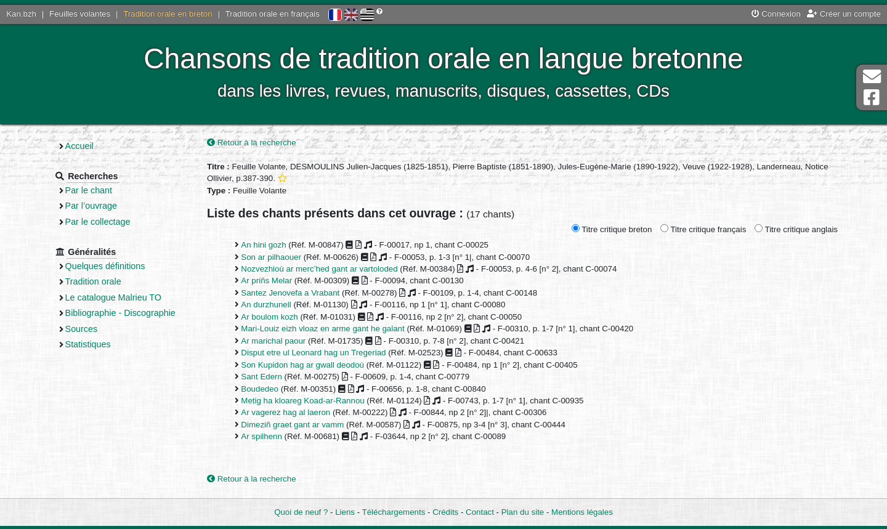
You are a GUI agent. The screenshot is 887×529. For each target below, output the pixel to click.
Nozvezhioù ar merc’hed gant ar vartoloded (319, 268)
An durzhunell (266, 304)
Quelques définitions (105, 266)
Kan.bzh (21, 13)
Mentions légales (582, 512)
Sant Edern (261, 376)
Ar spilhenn (261, 436)
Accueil (79, 146)
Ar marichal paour (273, 340)
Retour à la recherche (251, 142)
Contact (480, 512)
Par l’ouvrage (91, 206)
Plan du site (522, 512)
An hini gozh (263, 244)
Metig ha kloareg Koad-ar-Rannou (302, 400)
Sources (81, 329)
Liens (345, 512)
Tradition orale (93, 281)
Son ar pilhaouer (271, 257)
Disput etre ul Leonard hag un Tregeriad (313, 352)
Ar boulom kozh (269, 316)
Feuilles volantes (79, 13)
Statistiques (88, 344)
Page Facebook (871, 98)
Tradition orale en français (272, 13)
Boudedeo (259, 389)
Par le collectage (98, 222)
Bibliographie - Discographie (120, 313)
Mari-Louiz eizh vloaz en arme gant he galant (322, 328)
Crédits (445, 512)
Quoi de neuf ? (301, 512)
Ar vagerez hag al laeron (285, 412)
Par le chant (88, 190)
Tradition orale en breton (167, 13)
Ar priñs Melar (266, 280)
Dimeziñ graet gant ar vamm (292, 424)
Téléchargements (394, 512)
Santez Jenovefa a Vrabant (290, 292)
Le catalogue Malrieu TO (113, 297)
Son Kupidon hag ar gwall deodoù (302, 364)
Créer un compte (844, 13)
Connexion (776, 13)
